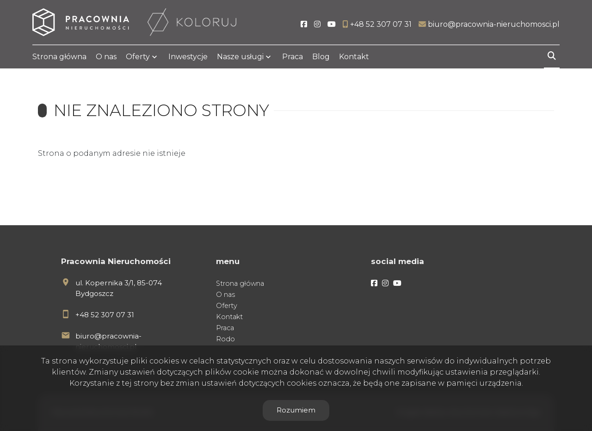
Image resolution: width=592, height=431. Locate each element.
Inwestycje (188, 56)
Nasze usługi (240, 56)
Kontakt (354, 56)
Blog (321, 56)
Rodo (225, 339)
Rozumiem (296, 410)
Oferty (138, 56)
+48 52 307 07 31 (104, 314)
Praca (292, 56)
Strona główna (59, 56)
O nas (106, 56)
